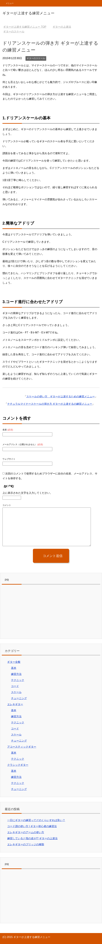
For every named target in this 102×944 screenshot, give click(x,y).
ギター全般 (13, 662)
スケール (16, 692)
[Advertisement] (51, 612)
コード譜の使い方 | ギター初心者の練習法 (32, 826)
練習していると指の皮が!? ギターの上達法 (32, 838)
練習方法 (16, 674)
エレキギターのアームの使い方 (25, 832)
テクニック (17, 680)
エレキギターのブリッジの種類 (25, 844)
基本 (13, 668)
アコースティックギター (21, 746)
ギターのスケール (36, 58)
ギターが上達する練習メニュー (28, 13)
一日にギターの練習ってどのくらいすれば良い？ (36, 820)
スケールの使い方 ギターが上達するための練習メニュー (60, 396)
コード (15, 686)
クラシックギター (17, 764)
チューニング (19, 698)
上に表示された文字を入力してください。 (27, 492)
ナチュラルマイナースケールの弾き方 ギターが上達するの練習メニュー (49, 403)
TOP (24, 26)
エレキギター (15, 704)
